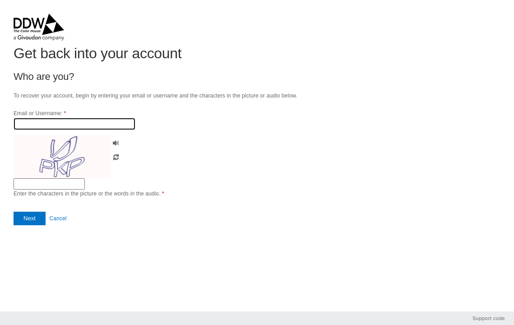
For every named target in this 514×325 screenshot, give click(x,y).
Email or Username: (40, 113)
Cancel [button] (57, 218)
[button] (116, 142)
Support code (488, 318)
